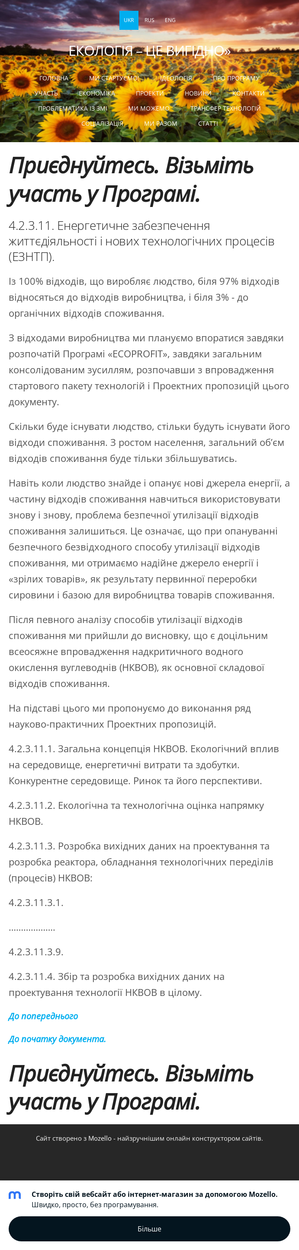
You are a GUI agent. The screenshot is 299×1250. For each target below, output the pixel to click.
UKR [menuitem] (129, 20)
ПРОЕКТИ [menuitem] (150, 93)
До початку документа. (57, 1039)
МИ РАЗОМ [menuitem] (160, 123)
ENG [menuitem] (170, 20)
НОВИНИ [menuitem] (198, 93)
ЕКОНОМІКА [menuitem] (97, 93)
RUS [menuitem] (149, 20)
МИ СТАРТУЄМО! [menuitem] (114, 78)
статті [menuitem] (208, 123)
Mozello (100, 1138)
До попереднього (43, 1016)
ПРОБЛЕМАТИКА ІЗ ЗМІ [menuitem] (72, 108)
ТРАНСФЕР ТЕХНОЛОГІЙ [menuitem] (225, 108)
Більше (149, 1229)
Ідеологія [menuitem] (176, 78)
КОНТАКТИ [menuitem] (248, 93)
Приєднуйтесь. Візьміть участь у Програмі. (131, 179)
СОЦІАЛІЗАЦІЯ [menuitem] (102, 123)
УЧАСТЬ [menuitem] (46, 93)
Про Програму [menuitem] (236, 78)
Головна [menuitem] (53, 78)
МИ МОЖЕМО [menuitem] (149, 108)
